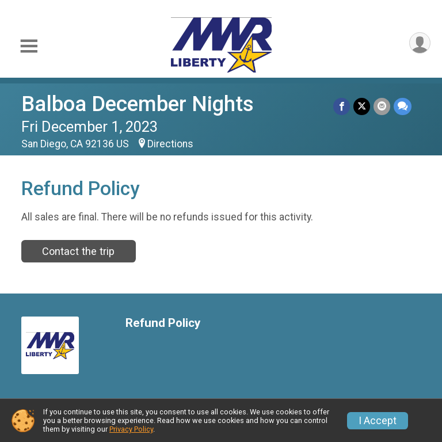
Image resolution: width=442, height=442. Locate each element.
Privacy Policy (131, 429)
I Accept (378, 420)
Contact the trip (78, 251)
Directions (170, 144)
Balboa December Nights (137, 104)
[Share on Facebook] (341, 106)
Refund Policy (162, 323)
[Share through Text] (402, 106)
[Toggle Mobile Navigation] (28, 46)
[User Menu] (419, 43)
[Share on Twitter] (361, 106)
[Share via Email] (382, 106)
